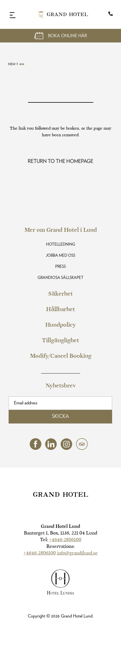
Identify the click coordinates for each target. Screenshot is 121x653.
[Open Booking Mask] (60, 35)
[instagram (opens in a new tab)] (66, 449)
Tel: (60, 540)
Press (60, 267)
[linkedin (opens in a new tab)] (51, 449)
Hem (11, 64)
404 (21, 64)
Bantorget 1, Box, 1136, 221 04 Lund (60, 533)
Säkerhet (60, 293)
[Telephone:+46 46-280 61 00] (110, 14)
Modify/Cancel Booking (60, 355)
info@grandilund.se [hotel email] (77, 553)
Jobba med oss (60, 256)
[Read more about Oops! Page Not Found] (60, 161)
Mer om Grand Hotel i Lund (60, 229)
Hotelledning (60, 244)
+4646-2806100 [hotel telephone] (65, 540)
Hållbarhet (60, 309)
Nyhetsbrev (61, 385)
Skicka (60, 416)
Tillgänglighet (60, 340)
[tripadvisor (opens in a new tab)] (82, 448)
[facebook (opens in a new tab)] (35, 448)
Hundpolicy (60, 324)
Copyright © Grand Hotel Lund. (61, 616)
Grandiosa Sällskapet (60, 278)
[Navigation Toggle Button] (12, 15)
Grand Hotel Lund (60, 526)
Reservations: (60, 546)
